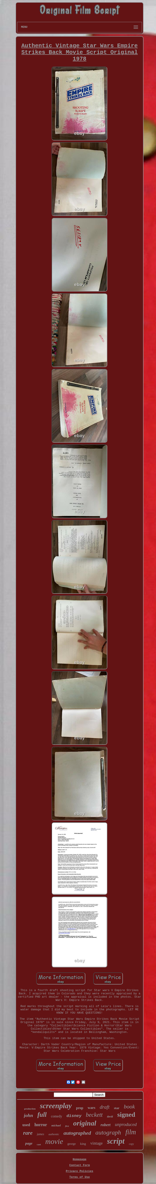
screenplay (56, 1106)
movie (54, 1141)
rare (27, 1133)
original (84, 1123)
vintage (96, 1143)
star (116, 1108)
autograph (108, 1132)
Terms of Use (79, 1177)
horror (40, 1124)
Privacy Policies (79, 1171)
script (116, 1141)
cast (39, 1144)
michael (56, 1125)
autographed (77, 1133)
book (129, 1106)
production (30, 1108)
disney (73, 1115)
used (26, 1125)
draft (104, 1107)
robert (106, 1125)
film (130, 1132)
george (71, 1143)
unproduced (126, 1124)
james (40, 1134)
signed (126, 1114)
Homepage (79, 1159)
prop (79, 1108)
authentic (53, 1134)
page (28, 1143)
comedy (56, 1116)
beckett (94, 1115)
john (28, 1115)
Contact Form (79, 1165)
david (110, 1116)
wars (91, 1108)
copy (131, 1143)
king (83, 1143)
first (67, 1126)
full (42, 1114)
